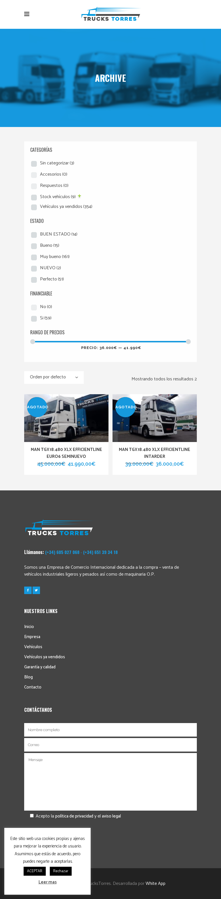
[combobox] (54, 377)
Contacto (32, 687)
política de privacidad (74, 816)
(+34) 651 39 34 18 (100, 552)
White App (155, 883)
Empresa (32, 636)
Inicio (29, 626)
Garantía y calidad (40, 667)
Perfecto (52, 279)
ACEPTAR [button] (34, 871)
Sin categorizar (57, 163)
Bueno (49, 245)
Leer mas (48, 882)
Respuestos (54, 185)
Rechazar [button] (60, 871)
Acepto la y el (72, 816)
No (46, 307)
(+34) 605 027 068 (62, 552)
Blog (28, 677)
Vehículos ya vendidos (66, 206)
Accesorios (53, 174)
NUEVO (50, 268)
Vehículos (33, 646)
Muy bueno (55, 257)
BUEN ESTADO (58, 234)
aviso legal (111, 816)
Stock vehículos (58, 197)
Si (46, 318)
